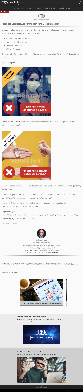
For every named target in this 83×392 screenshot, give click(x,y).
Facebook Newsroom (11, 223)
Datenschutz (79, 391)
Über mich (56, 252)
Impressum (71, 391)
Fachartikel (37, 8)
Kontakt (28, 8)
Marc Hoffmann (18, 8)
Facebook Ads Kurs (50, 8)
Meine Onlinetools (64, 8)
